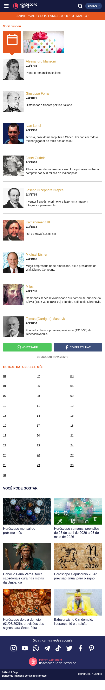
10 (4, 405)
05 (38, 386)
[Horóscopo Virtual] (29, 6)
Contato (84, 674)
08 (38, 395)
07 (4, 395)
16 (4, 425)
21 (72, 435)
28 (4, 465)
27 (72, 455)
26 (38, 455)
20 (38, 435)
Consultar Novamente (52, 357)
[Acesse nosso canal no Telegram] (47, 648)
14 (38, 415)
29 (38, 465)
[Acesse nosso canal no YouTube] (24, 648)
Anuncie (97, 674)
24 (72, 445)
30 (72, 465)
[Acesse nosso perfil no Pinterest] (91, 648)
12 (72, 405)
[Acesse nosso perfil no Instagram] (13, 648)
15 (72, 415)
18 (72, 425)
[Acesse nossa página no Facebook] (80, 648)
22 (4, 445)
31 (4, 475)
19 (4, 435)
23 (38, 445)
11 (38, 405)
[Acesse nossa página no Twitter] (69, 648)
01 (4, 376)
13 (4, 415)
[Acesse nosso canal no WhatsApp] (35, 648)
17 (38, 425)
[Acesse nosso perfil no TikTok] (58, 648)
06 (72, 386)
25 (4, 455)
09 (72, 395)
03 (72, 376)
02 (38, 376)
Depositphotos (38, 675)
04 (4, 386)
